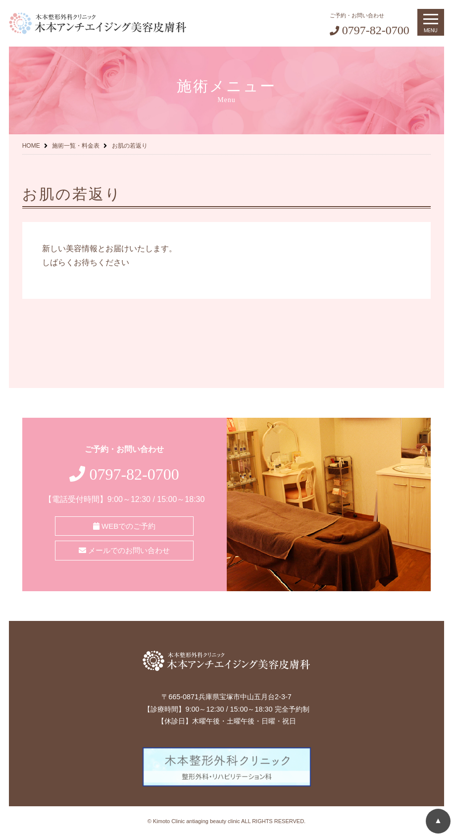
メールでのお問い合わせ (124, 550)
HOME (31, 145)
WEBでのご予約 (124, 526)
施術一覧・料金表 (76, 145)
